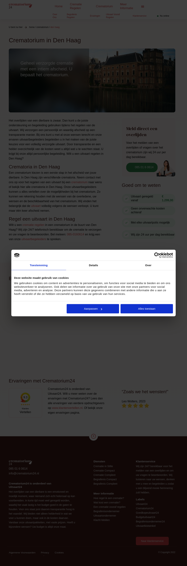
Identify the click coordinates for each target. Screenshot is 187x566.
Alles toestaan (146, 308)
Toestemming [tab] (39, 265)
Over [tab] (148, 265)
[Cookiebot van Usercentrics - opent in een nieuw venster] (157, 255)
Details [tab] (93, 265)
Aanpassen (93, 308)
